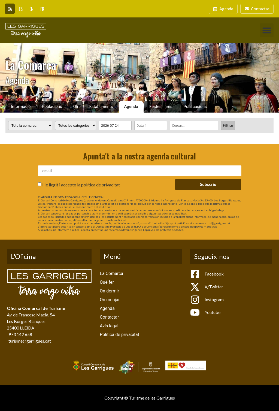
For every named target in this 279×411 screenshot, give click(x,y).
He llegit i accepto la (81, 184)
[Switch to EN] (31, 9)
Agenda (131, 106)
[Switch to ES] (20, 9)
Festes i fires (160, 106)
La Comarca (111, 273)
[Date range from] (115, 125)
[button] (267, 30)
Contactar (109, 317)
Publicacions (195, 106)
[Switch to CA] (10, 9)
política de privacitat (100, 184)
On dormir (109, 291)
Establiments (101, 106)
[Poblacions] (30, 125)
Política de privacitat (119, 334)
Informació (21, 106)
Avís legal (109, 325)
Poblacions (52, 106)
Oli (75, 106)
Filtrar (228, 125)
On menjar (110, 299)
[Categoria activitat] (75, 125)
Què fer (107, 282)
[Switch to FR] (42, 9)
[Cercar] (194, 125)
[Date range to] (150, 125)
